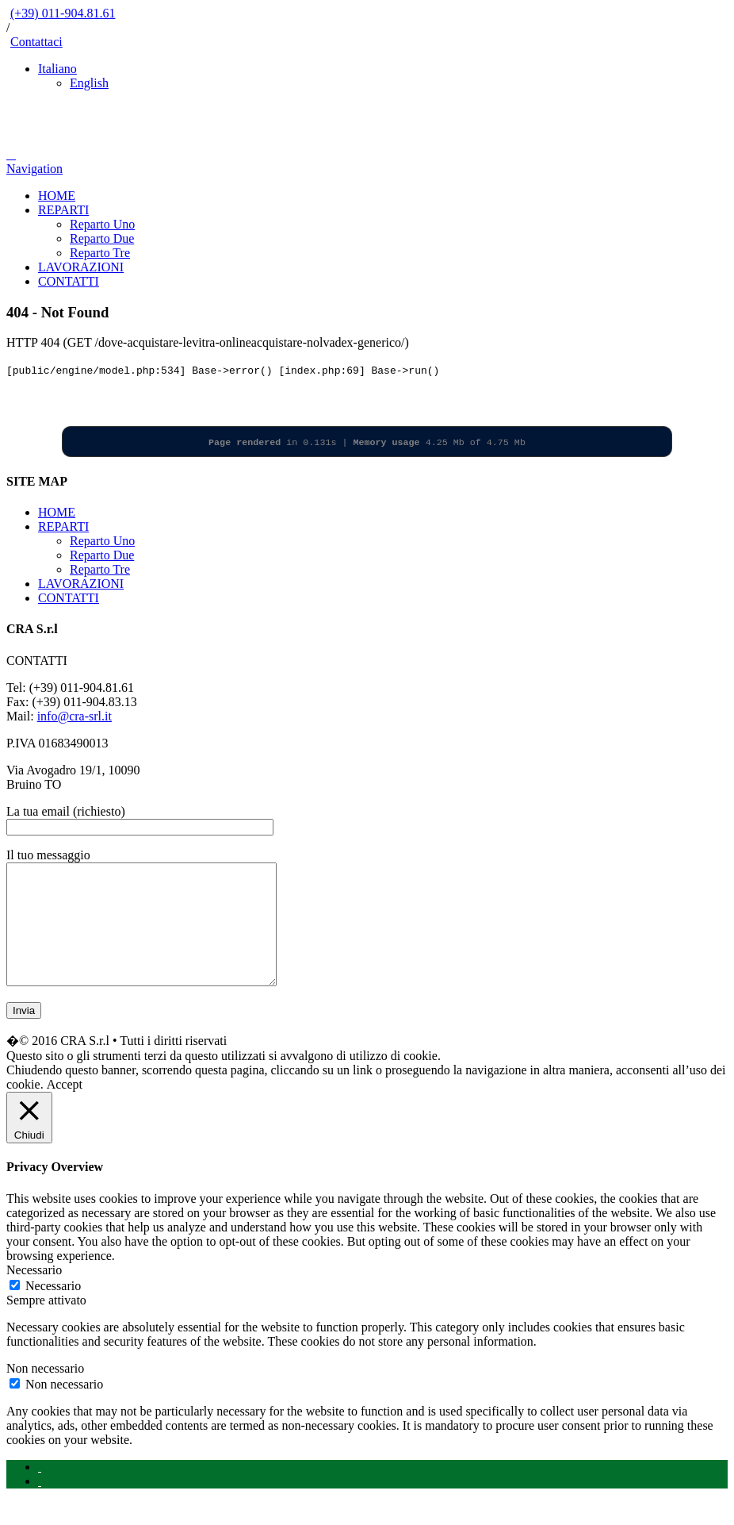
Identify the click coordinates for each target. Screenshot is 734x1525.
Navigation (34, 168)
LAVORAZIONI (81, 267)
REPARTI (63, 210)
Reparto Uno (102, 224)
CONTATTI (68, 281)
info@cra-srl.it (74, 716)
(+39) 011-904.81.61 (62, 13)
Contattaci (36, 41)
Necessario (53, 1309)
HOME (56, 195)
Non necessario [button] (45, 1392)
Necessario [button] (34, 1293)
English (89, 83)
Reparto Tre (100, 252)
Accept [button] (64, 1108)
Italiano (57, 68)
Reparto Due (102, 238)
